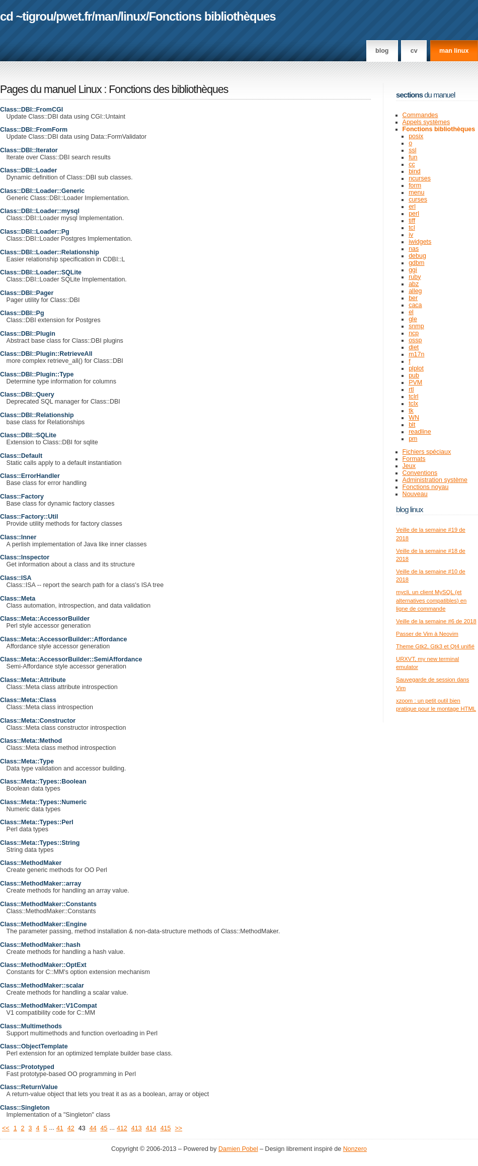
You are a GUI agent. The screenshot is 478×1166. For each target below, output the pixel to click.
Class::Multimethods (31, 1026)
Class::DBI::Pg (22, 313)
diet (414, 347)
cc (412, 164)
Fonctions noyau (426, 487)
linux (133, 16)
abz (414, 283)
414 (151, 1128)
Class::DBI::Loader (28, 170)
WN (414, 417)
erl (412, 206)
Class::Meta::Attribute (33, 680)
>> (179, 1128)
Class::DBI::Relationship (37, 415)
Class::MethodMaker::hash (40, 944)
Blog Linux (409, 509)
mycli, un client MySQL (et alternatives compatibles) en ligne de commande (431, 600)
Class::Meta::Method (31, 740)
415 (166, 1128)
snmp (416, 326)
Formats (414, 458)
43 (82, 1128)
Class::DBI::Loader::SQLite (41, 272)
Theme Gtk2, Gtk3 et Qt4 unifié (435, 646)
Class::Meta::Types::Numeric (43, 802)
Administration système (435, 479)
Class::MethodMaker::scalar (42, 985)
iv (411, 234)
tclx (413, 403)
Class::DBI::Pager (26, 293)
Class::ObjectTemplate (34, 1046)
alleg (415, 291)
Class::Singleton (25, 1107)
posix (416, 136)
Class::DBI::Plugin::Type (36, 374)
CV (414, 50)
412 (122, 1128)
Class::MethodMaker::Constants (48, 904)
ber (413, 298)
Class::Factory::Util (29, 516)
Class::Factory (22, 496)
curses (418, 199)
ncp (414, 333)
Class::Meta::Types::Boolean (43, 781)
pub (414, 375)
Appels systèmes (426, 122)
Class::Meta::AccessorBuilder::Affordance (63, 639)
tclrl (413, 396)
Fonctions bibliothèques (212, 16)
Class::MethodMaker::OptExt (43, 964)
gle (413, 319)
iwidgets (420, 241)
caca (415, 305)
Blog (381, 50)
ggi (413, 269)
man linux (453, 50)
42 (70, 1128)
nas (414, 248)
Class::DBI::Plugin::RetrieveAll (46, 353)
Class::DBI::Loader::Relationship (49, 252)
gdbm (416, 262)
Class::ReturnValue (29, 1087)
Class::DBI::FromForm (33, 129)
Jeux (409, 465)
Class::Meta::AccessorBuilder (45, 618)
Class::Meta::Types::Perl (36, 822)
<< (6, 1128)
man (106, 16)
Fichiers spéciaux (427, 451)
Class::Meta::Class (28, 700)
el (411, 312)
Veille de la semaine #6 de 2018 (436, 621)
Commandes (420, 115)
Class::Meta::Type (27, 761)
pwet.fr (74, 16)
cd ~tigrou (26, 16)
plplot (416, 368)
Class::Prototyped (27, 1067)
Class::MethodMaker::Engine (43, 924)
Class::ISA (16, 577)
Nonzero (355, 1148)
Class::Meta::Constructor (37, 720)
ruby (415, 276)
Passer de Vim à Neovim (427, 634)
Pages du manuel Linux (51, 89)
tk (411, 410)
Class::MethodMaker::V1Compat (48, 1005)
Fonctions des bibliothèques (168, 89)
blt (412, 424)
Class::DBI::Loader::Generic (42, 191)
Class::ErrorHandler (30, 475)
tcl (412, 227)
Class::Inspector (24, 557)
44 (93, 1128)
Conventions (420, 472)
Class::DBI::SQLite (28, 435)
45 (104, 1128)
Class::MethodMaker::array (40, 883)
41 (59, 1128)
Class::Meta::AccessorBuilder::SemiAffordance (71, 659)
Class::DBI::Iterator (29, 150)
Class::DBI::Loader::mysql (39, 211)
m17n (416, 354)
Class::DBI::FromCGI (31, 109)
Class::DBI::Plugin (27, 333)
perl (414, 213)
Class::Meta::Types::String (39, 842)
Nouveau (415, 494)
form (415, 185)
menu (416, 192)
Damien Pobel (238, 1148)
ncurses (420, 178)
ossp (415, 340)
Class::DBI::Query (27, 394)
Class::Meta (17, 598)
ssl (412, 150)
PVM (415, 382)
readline (420, 431)
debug (417, 255)
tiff (412, 220)
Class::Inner (18, 537)
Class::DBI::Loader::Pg (34, 231)
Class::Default (21, 455)
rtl (411, 389)
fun (413, 157)
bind (415, 171)
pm (413, 438)
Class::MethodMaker (30, 862)
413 (136, 1128)
